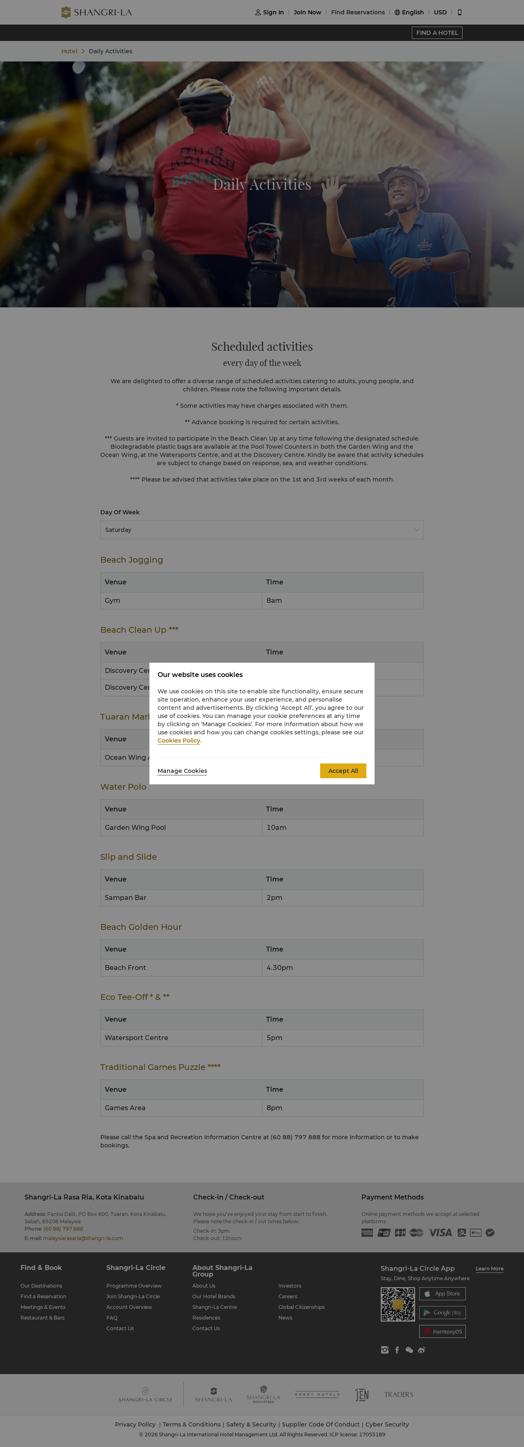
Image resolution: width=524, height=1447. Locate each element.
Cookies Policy (179, 740)
